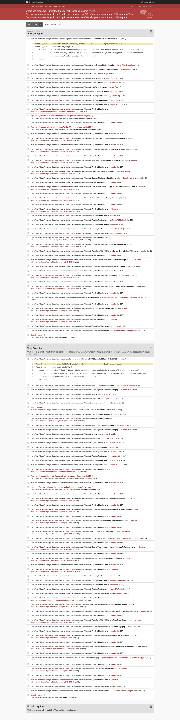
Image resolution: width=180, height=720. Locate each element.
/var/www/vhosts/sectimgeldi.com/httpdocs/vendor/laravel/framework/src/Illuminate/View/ (68, 74)
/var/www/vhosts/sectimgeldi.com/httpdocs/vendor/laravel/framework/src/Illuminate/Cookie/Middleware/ (83, 187)
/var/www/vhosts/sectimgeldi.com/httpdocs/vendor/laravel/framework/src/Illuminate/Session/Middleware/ (76, 171)
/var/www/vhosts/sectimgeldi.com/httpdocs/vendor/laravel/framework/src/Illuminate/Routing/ (69, 96)
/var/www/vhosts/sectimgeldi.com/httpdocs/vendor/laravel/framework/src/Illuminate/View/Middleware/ (80, 160)
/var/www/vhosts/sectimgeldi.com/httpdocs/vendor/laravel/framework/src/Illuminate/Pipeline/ (70, 109)
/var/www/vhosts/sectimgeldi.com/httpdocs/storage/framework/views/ (76, 39)
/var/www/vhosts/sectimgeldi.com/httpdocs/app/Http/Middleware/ (62, 118)
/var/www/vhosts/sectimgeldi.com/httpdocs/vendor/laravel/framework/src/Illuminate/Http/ (69, 87)
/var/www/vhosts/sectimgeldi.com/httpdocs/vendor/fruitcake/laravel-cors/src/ (66, 297)
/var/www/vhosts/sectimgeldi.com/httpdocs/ (52, 337)
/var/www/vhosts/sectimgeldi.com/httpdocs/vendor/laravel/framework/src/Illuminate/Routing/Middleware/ (79, 138)
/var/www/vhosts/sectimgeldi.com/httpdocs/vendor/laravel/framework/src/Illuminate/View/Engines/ (73, 65)
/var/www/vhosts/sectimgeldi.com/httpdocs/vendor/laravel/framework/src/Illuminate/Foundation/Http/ (72, 233)
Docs (147, 2)
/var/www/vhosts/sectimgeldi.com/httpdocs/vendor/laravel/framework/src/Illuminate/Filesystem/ (72, 414)
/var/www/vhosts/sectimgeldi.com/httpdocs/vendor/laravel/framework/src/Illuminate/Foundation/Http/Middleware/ (80, 149)
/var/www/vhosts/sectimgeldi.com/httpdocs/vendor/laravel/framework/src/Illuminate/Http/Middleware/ (75, 308)
